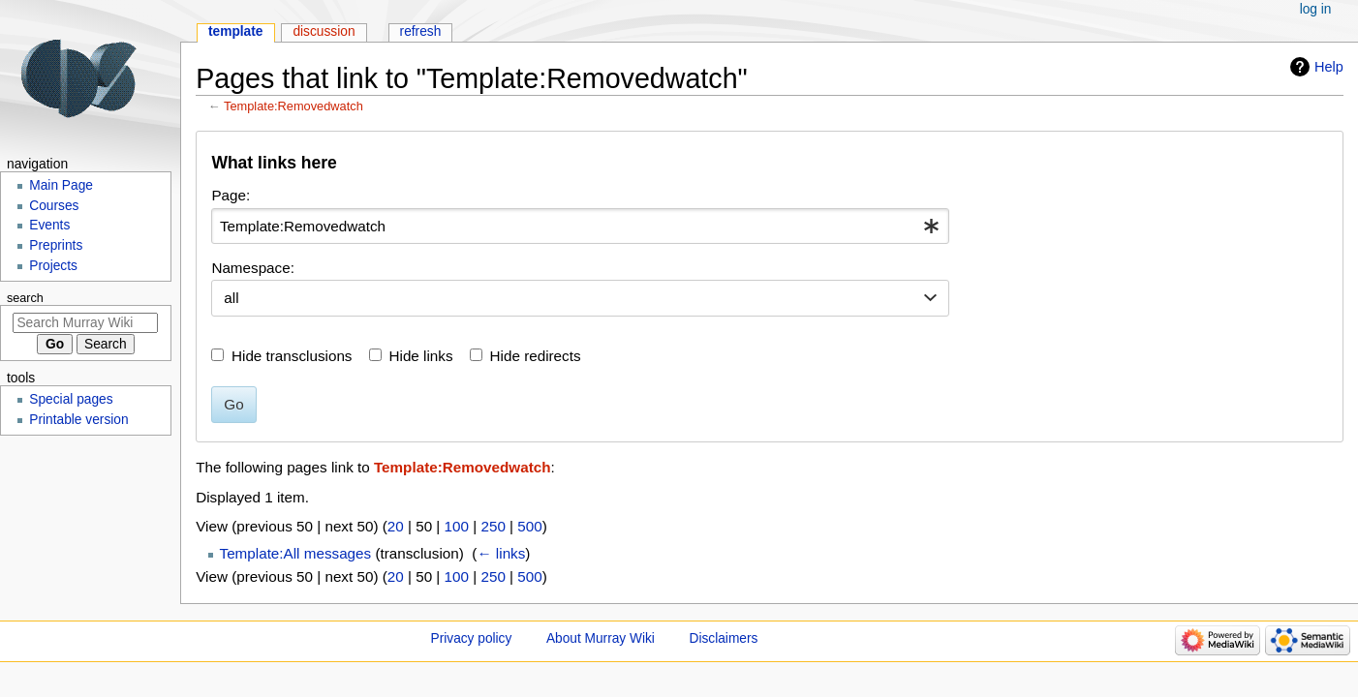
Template (235, 31)
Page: (230, 195)
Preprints (55, 245)
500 (529, 526)
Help (1328, 67)
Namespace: (252, 267)
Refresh (421, 31)
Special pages (70, 399)
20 (395, 526)
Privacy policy (471, 638)
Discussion (324, 31)
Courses (53, 205)
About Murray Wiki (600, 638)
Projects (53, 265)
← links (501, 553)
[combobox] (580, 226)
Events (49, 225)
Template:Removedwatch (293, 106)
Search (25, 298)
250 (492, 526)
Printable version (78, 419)
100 (457, 526)
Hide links (421, 356)
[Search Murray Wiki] (85, 323)
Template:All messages (296, 553)
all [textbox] (231, 297)
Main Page (61, 185)
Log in (1316, 9)
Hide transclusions (291, 356)
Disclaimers (724, 638)
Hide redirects (535, 356)
